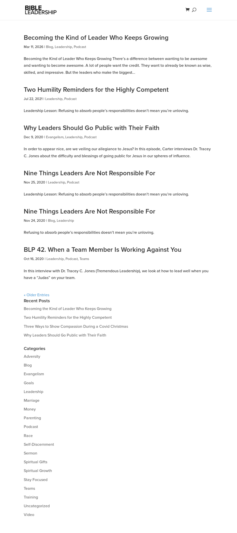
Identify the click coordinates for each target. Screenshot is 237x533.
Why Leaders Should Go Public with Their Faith (92, 128)
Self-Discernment (39, 444)
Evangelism (55, 137)
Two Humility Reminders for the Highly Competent (96, 90)
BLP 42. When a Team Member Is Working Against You (103, 250)
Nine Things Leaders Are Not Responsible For (89, 173)
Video (29, 514)
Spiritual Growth (38, 470)
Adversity (32, 356)
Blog (49, 47)
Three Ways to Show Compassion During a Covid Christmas (76, 326)
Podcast (80, 47)
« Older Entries (36, 295)
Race (28, 435)
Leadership (63, 47)
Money (30, 409)
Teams (84, 259)
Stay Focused (36, 479)
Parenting (32, 418)
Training (31, 497)
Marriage (32, 400)
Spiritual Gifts (35, 462)
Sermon (30, 453)
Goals (29, 383)
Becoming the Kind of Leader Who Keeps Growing (96, 38)
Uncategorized (37, 506)
